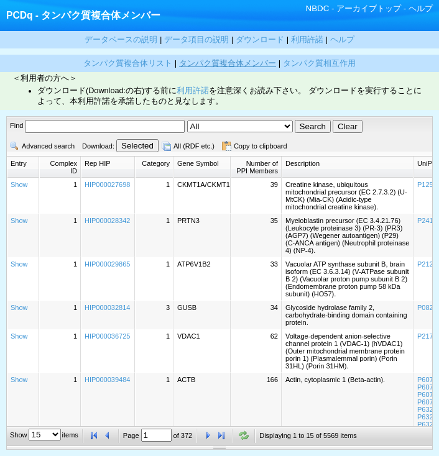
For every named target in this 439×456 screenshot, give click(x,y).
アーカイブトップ (368, 8)
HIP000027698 (107, 184)
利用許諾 (193, 90)
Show (19, 184)
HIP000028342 (107, 220)
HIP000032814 (107, 307)
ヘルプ (421, 8)
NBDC (318, 8)
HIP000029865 (107, 264)
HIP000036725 (107, 336)
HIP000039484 (107, 379)
